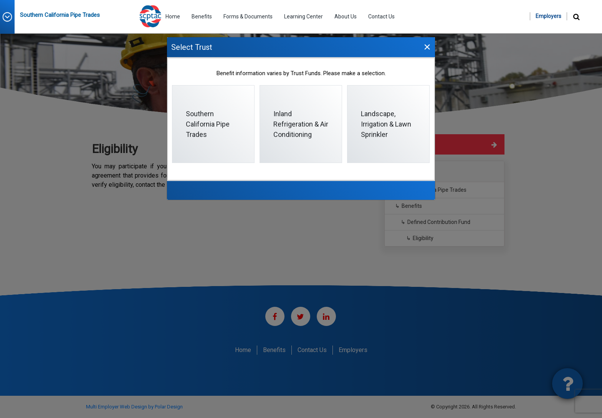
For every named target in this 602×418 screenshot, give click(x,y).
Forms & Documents (248, 16)
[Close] (427, 46)
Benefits (202, 16)
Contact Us (381, 16)
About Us (345, 16)
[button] (10, 17)
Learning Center (303, 16)
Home (172, 16)
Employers (548, 16)
